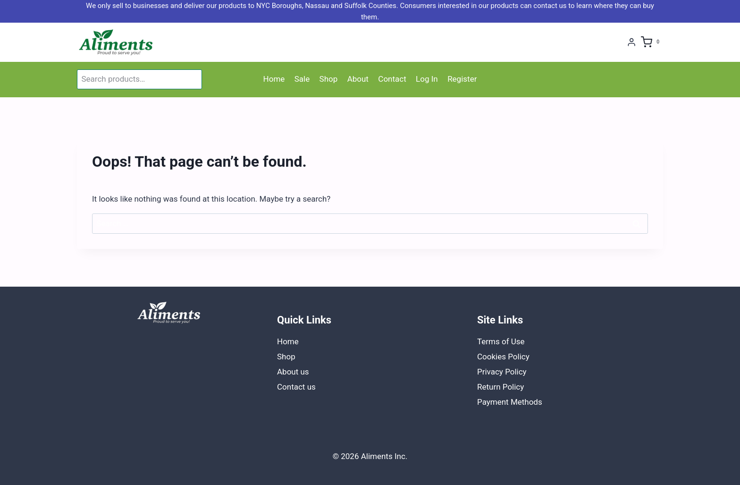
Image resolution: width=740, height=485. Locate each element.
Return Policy (500, 386)
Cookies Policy (503, 356)
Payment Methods (509, 402)
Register (462, 79)
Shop (329, 79)
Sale (302, 79)
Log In (427, 79)
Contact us (296, 386)
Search (193, 79)
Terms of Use (501, 341)
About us (293, 371)
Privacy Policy (502, 371)
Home (274, 79)
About (358, 79)
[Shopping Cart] (652, 42)
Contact (392, 79)
